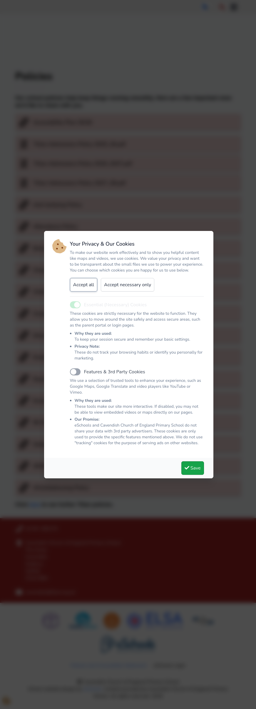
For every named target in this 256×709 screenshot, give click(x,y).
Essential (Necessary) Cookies (115, 305)
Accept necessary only (127, 285)
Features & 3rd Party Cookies (114, 372)
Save (193, 468)
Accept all (83, 285)
